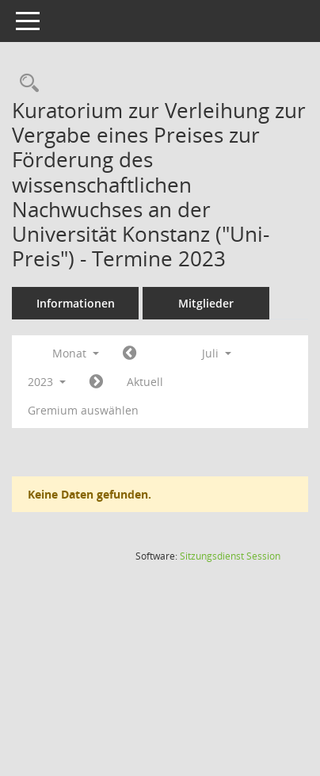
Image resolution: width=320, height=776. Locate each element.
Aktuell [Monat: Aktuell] (145, 381)
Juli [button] (216, 353)
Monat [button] (75, 353)
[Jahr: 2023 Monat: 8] (96, 382)
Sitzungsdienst (230, 556)
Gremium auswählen (83, 410)
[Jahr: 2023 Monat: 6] (129, 353)
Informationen (75, 303)
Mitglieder (206, 303)
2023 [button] (47, 381)
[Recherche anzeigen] (25, 84)
